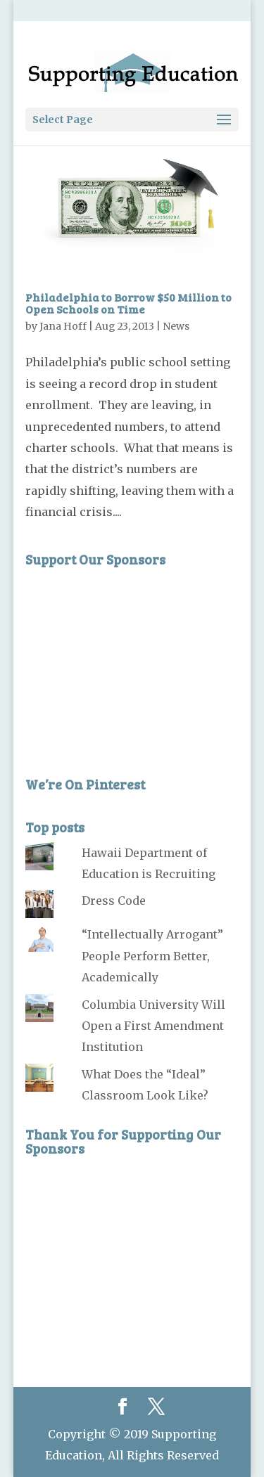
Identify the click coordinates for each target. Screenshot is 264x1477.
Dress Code (114, 901)
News (176, 326)
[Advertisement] (131, 661)
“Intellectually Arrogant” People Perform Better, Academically (152, 955)
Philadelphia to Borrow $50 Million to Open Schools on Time (128, 303)
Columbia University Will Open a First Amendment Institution (153, 1026)
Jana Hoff (63, 326)
